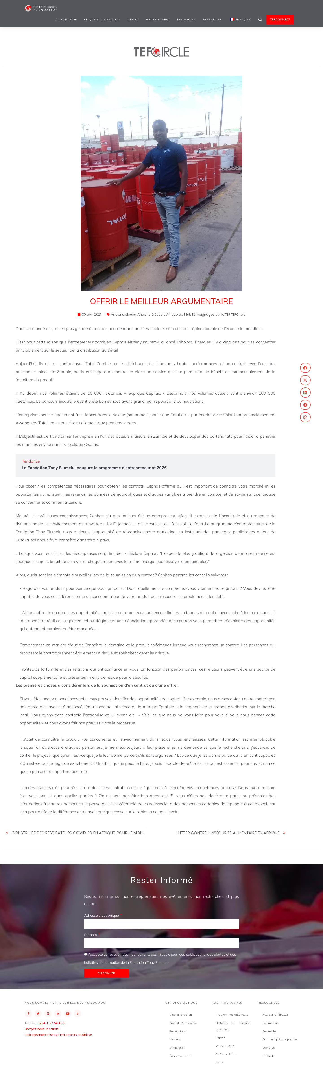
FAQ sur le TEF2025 (275, 1014)
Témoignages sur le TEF (211, 314)
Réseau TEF (212, 19)
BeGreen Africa (226, 1054)
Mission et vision (180, 1014)
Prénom (91, 934)
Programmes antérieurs (232, 1014)
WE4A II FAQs (225, 1045)
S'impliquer (177, 1047)
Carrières (268, 1047)
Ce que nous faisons (102, 19)
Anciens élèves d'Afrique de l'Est (163, 314)
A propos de (66, 19)
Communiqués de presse (279, 1039)
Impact (133, 19)
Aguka (220, 1062)
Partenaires (177, 1031)
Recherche (269, 1031)
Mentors (174, 1039)
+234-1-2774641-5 (51, 1023)
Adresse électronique (102, 915)
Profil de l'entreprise (183, 1023)
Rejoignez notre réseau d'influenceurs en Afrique (58, 1034)
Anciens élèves (123, 314)
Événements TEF (180, 1056)
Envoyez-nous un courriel (42, 1029)
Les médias (186, 19)
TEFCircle (238, 314)
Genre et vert (158, 19)
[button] (305, 368)
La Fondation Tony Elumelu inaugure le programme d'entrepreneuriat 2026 (94, 467)
